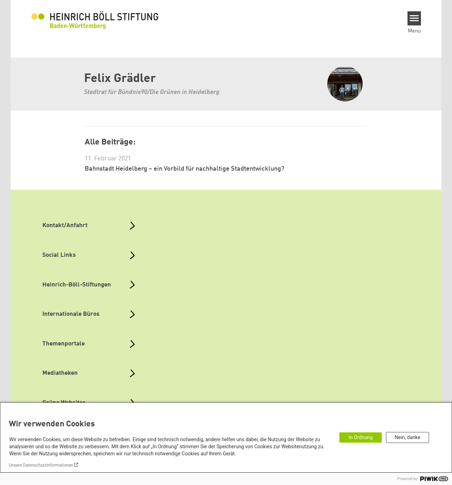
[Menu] (414, 18)
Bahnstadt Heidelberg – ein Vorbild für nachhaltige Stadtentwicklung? (184, 169)
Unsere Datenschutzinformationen (41, 465)
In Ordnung (361, 437)
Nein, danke (407, 437)
